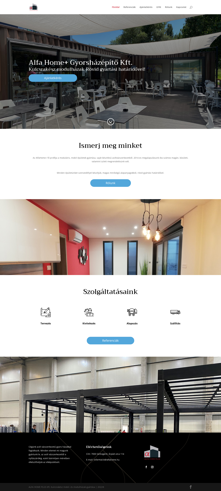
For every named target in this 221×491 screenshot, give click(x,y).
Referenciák (129, 7)
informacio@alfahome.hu (107, 459)
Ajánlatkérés (146, 7)
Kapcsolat (181, 7)
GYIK (158, 7)
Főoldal (116, 7)
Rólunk (168, 7)
